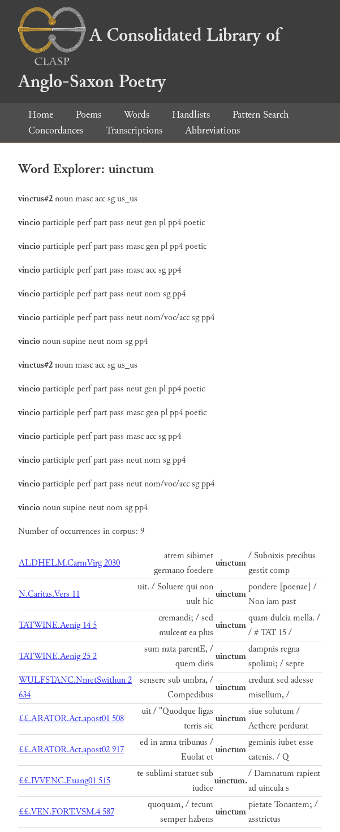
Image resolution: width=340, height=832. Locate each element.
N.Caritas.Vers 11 (49, 594)
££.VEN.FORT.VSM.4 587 (66, 811)
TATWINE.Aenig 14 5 (58, 625)
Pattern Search (261, 114)
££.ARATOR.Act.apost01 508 (71, 718)
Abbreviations (212, 130)
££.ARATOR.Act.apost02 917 (71, 749)
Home (40, 114)
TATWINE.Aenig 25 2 (58, 656)
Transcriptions (134, 130)
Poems (88, 114)
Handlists (191, 114)
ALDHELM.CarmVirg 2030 (69, 563)
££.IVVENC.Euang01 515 (64, 780)
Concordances (55, 130)
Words (136, 114)
